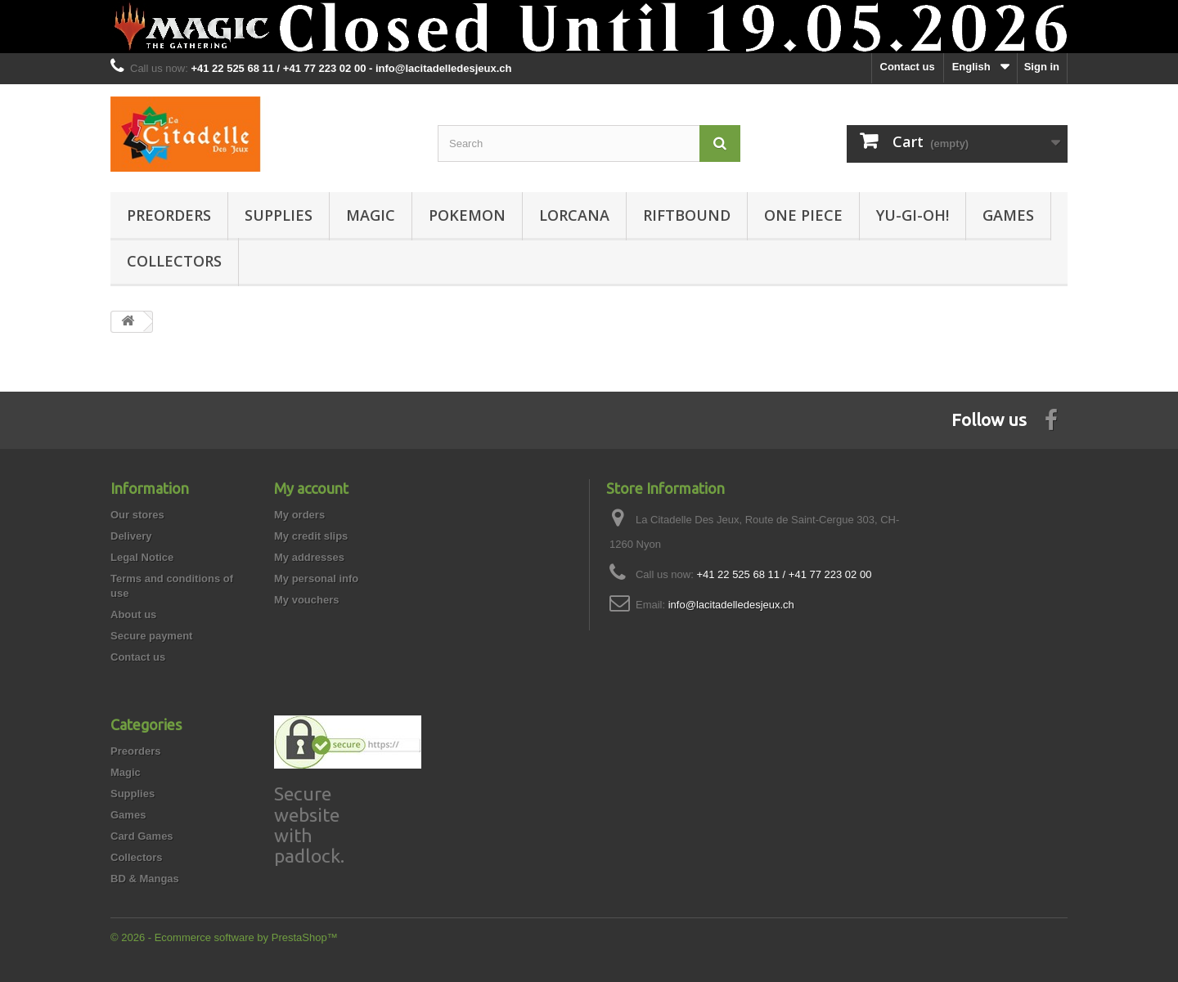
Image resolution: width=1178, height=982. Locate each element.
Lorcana (574, 215)
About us (133, 614)
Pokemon (467, 215)
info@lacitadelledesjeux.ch (731, 605)
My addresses (309, 557)
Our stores (137, 515)
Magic (370, 215)
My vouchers (306, 600)
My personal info (316, 578)
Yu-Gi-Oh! (912, 215)
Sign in (1041, 67)
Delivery (131, 536)
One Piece (803, 215)
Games (1008, 215)
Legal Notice (141, 557)
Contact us (907, 67)
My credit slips (311, 536)
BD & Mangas (144, 878)
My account (311, 488)
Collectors (174, 261)
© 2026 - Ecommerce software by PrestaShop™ (224, 937)
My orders (299, 515)
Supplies (278, 215)
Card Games (141, 836)
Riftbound (687, 215)
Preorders (169, 215)
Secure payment (151, 636)
